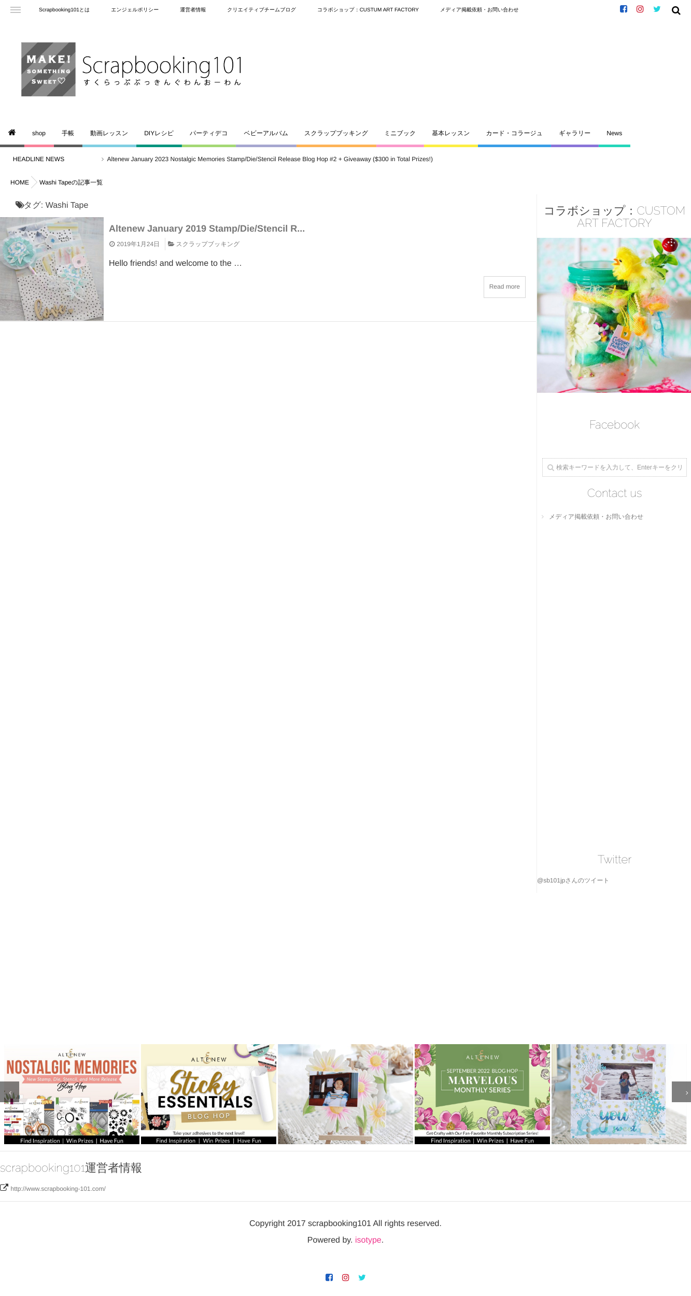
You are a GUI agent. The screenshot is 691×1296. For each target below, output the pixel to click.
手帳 (68, 133)
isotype (368, 1238)
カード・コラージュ (514, 133)
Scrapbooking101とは (64, 10)
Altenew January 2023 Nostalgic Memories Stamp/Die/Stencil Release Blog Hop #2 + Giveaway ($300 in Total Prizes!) (277, 159)
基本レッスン (451, 133)
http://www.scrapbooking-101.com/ (57, 1186)
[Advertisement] (311, 965)
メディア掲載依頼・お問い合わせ (479, 10)
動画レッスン (109, 133)
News (614, 133)
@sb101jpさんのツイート (573, 880)
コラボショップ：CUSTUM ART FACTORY (368, 10)
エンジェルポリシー (135, 10)
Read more (504, 286)
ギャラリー (574, 133)
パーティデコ (209, 133)
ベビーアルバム (266, 133)
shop (39, 133)
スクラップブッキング (336, 133)
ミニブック (400, 133)
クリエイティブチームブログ (261, 10)
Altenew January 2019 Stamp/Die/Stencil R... (207, 228)
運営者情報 (193, 10)
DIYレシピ (159, 133)
